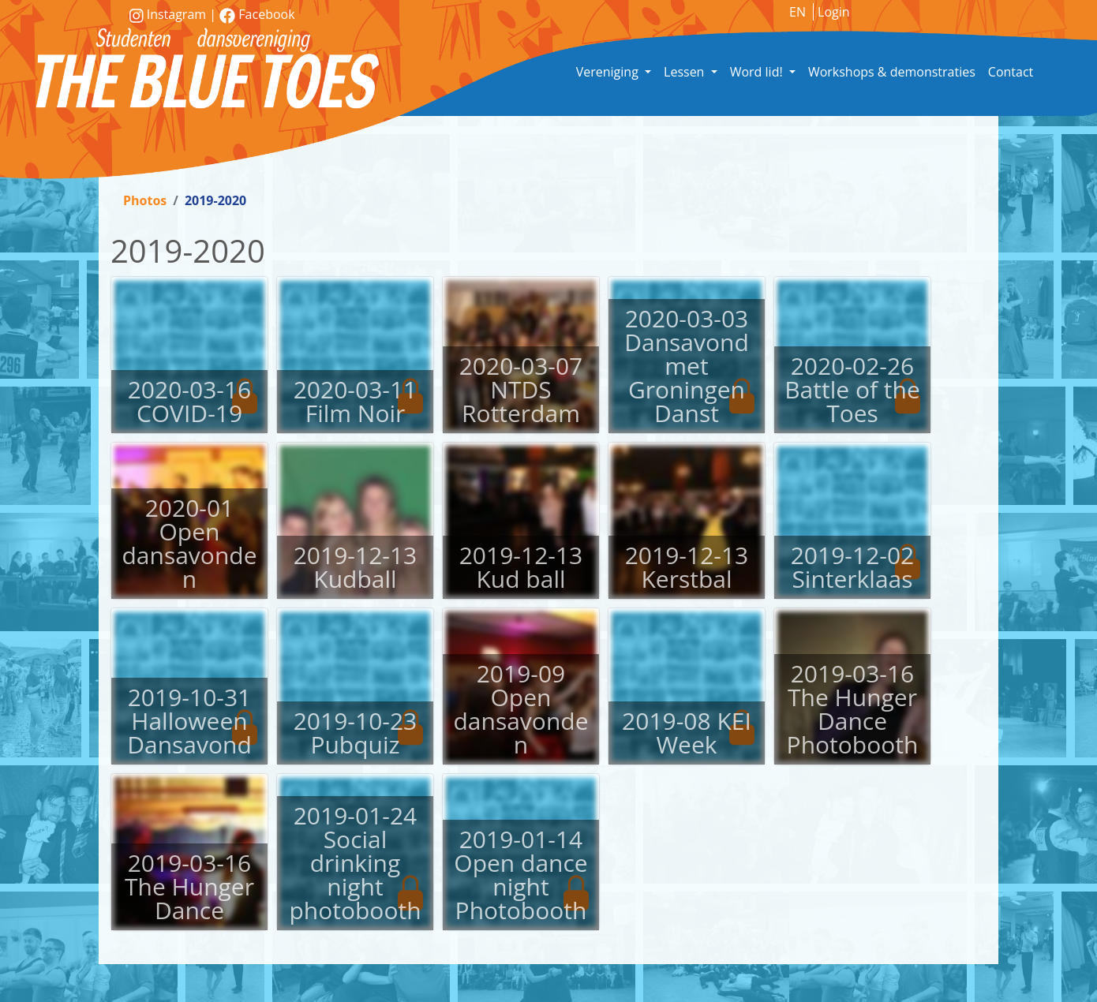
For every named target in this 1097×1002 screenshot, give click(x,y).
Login (834, 12)
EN (797, 12)
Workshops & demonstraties (891, 71)
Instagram (169, 14)
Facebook (256, 14)
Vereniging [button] (609, 71)
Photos (145, 200)
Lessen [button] (686, 71)
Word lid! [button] (758, 71)
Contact (1010, 71)
